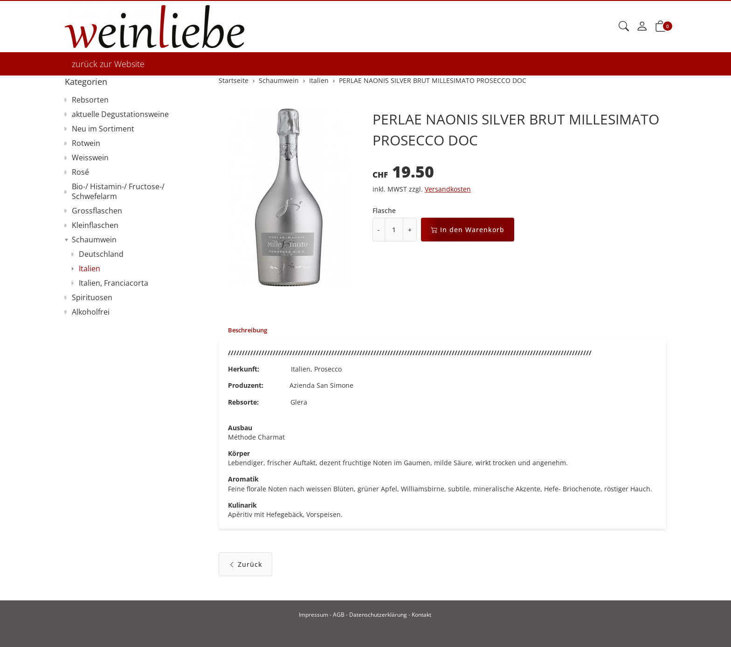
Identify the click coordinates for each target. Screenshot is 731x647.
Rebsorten (90, 100)
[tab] (245, 330)
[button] (624, 26)
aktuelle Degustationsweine (120, 114)
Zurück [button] (245, 570)
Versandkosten (448, 189)
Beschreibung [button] (249, 330)
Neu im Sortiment (103, 129)
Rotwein (86, 143)
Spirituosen (92, 297)
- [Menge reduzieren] (379, 229)
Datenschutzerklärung (378, 615)
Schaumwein (94, 239)
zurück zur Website (108, 63)
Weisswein (90, 157)
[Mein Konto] (642, 26)
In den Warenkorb (467, 229)
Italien (89, 268)
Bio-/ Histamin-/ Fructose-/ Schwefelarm (118, 191)
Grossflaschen (97, 211)
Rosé (80, 172)
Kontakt (421, 615)
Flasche (384, 210)
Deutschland (101, 254)
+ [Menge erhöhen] (410, 229)
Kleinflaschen (95, 225)
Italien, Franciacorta (113, 283)
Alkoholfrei (91, 312)
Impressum (313, 615)
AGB (339, 615)
